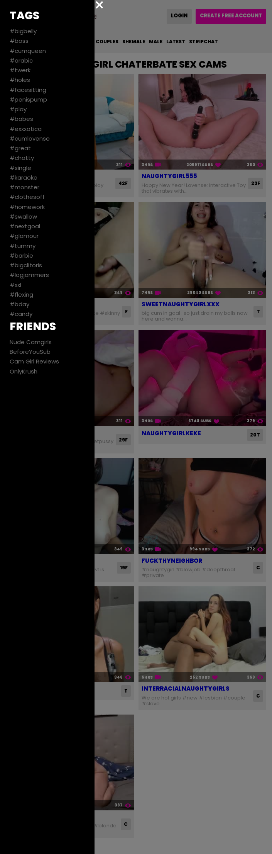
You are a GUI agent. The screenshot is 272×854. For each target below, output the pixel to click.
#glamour (24, 236)
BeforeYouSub (30, 352)
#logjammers (29, 275)
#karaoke (23, 177)
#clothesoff (27, 197)
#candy (21, 314)
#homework (27, 207)
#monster (24, 187)
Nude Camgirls (31, 342)
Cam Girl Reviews (34, 361)
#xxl (15, 285)
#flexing (21, 294)
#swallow (23, 216)
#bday (19, 304)
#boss (19, 41)
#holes (20, 80)
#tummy (22, 246)
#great (20, 148)
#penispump (28, 99)
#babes (21, 119)
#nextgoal (25, 226)
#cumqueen (28, 51)
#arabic (21, 60)
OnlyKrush (23, 371)
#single (20, 168)
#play (18, 109)
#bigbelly (23, 31)
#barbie (21, 255)
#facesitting (28, 90)
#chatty (22, 158)
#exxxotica (26, 129)
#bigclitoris (26, 265)
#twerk (20, 70)
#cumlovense (30, 138)
